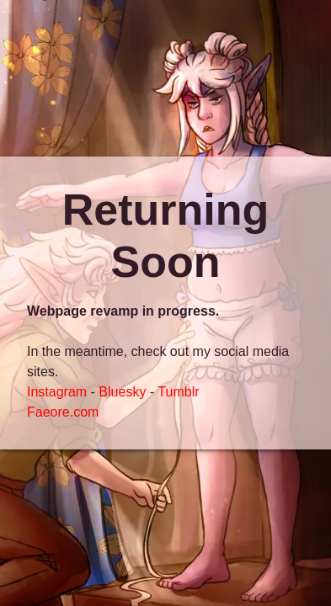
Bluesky (122, 392)
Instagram (57, 392)
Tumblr (178, 392)
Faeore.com (63, 412)
